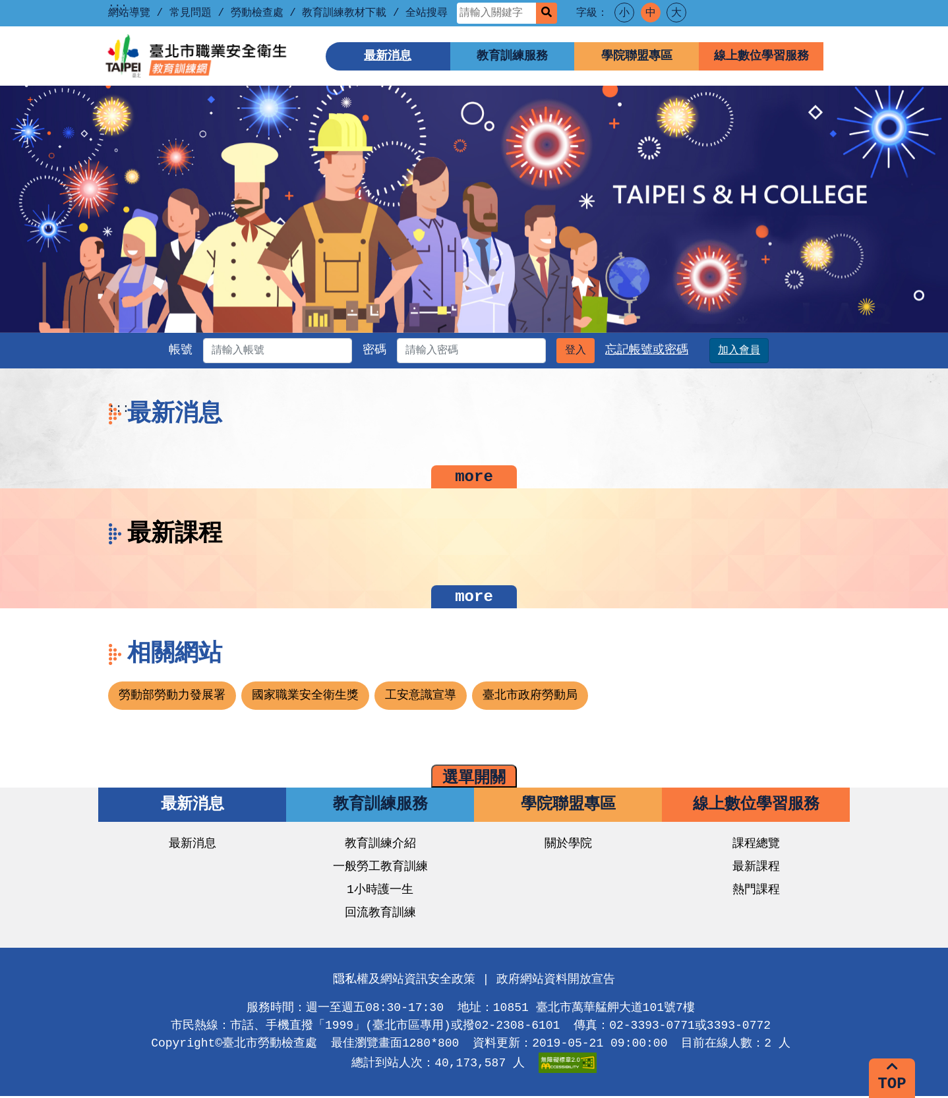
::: (118, 409)
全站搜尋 (426, 13)
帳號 (157, 350)
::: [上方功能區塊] (117, 8)
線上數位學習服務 (761, 56)
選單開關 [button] (474, 779)
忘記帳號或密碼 (669, 350)
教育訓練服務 (512, 56)
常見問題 (190, 13)
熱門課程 (756, 892)
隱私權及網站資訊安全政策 (404, 981)
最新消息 (387, 56)
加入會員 (762, 350)
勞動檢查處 (257, 13)
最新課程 (756, 869)
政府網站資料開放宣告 (555, 981)
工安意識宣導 (420, 697)
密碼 (374, 350)
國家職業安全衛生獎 (305, 697)
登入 (598, 350)
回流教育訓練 (380, 915)
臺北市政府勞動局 (530, 697)
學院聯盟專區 (636, 56)
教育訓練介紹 (380, 845)
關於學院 (568, 845)
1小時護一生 (380, 892)
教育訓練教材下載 (344, 13)
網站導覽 (129, 13)
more (474, 477)
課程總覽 (756, 845)
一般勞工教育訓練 (380, 869)
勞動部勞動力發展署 (172, 697)
